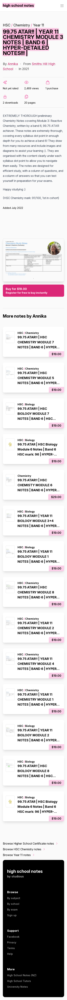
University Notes (17, 986)
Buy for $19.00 (33, 291)
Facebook (13, 936)
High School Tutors (19, 980)
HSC (6, 25)
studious (17, 876)
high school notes (25, 871)
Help (10, 953)
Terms (11, 948)
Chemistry (21, 25)
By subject (13, 898)
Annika (13, 64)
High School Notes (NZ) (21, 975)
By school (13, 903)
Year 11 (38, 25)
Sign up (12, 915)
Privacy (11, 942)
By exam (12, 909)
